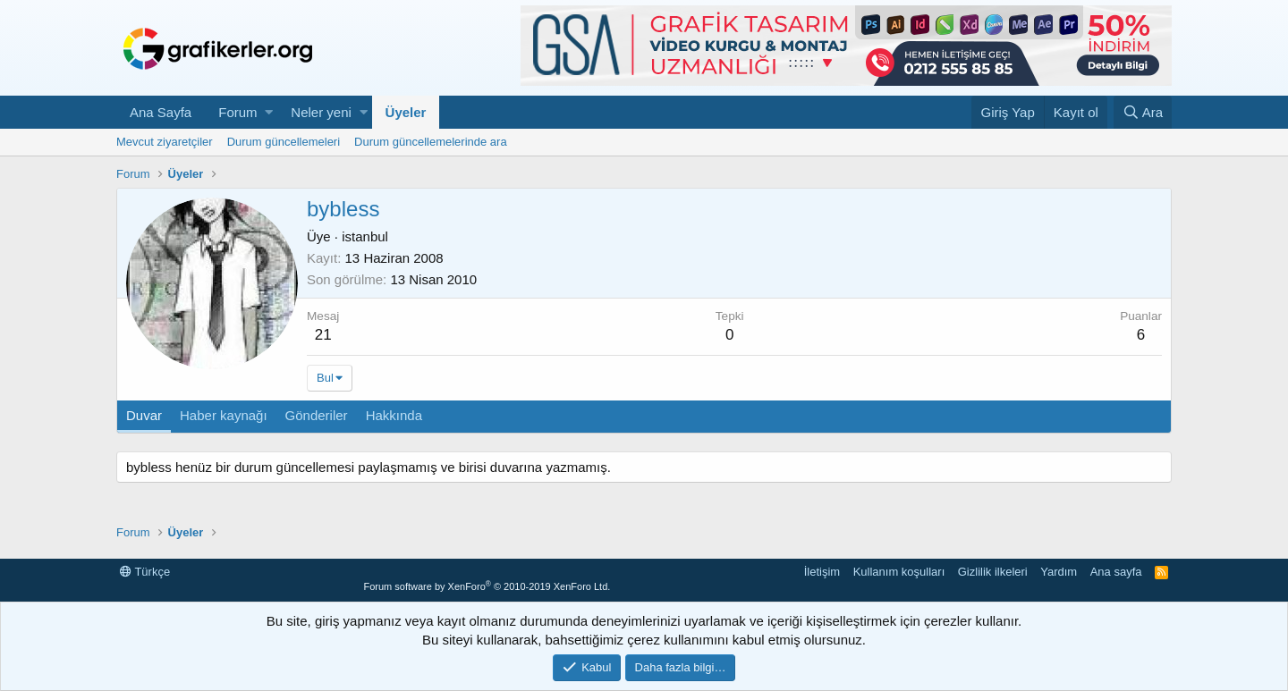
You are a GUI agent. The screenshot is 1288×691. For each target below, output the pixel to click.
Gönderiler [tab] (316, 415)
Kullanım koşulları (899, 571)
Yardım (1058, 571)
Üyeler (406, 112)
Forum (237, 112)
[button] (268, 112)
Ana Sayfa (160, 112)
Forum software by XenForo (486, 586)
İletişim (822, 571)
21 (323, 334)
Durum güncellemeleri (283, 141)
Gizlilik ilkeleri (993, 571)
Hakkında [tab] (394, 415)
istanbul (365, 236)
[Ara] (1143, 112)
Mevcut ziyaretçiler (164, 141)
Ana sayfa (1116, 571)
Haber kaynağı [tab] (223, 415)
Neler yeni (321, 112)
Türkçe (145, 571)
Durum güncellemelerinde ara (430, 141)
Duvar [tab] (144, 415)
